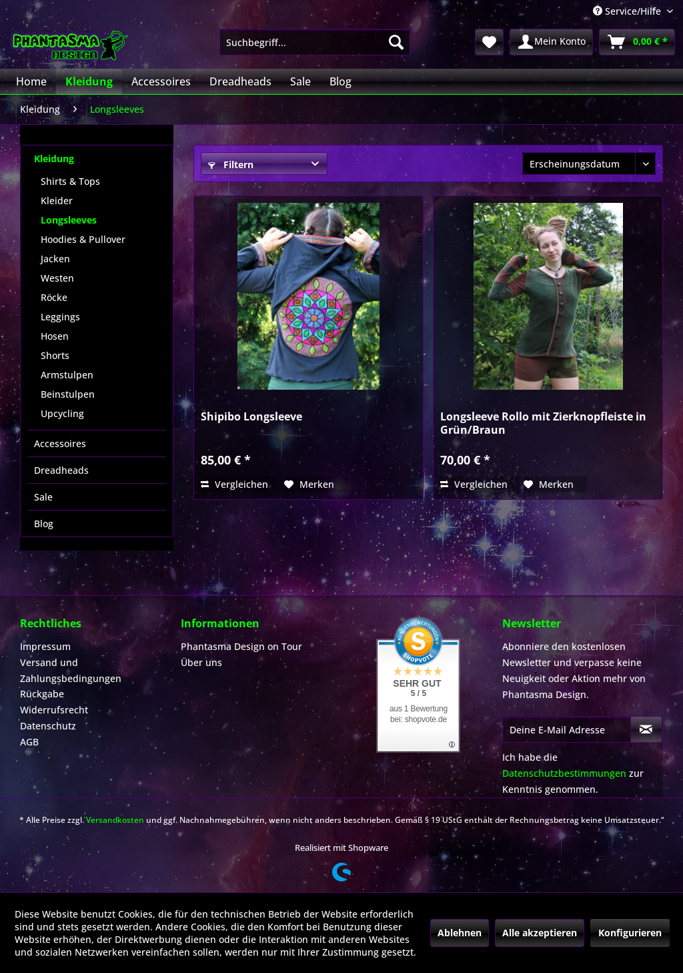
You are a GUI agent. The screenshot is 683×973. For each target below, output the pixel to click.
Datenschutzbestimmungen (564, 773)
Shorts (55, 355)
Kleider (57, 200)
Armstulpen (67, 374)
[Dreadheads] (240, 81)
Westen (57, 278)
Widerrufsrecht (54, 709)
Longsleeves (69, 220)
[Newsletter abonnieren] (646, 729)
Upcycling (62, 413)
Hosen (55, 336)
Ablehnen (460, 932)
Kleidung (54, 158)
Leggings (60, 316)
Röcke (54, 297)
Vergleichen (234, 484)
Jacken (55, 258)
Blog (43, 523)
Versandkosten (115, 820)
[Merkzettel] (489, 42)
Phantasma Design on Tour (241, 646)
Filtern (230, 164)
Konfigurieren (630, 932)
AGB (29, 741)
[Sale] (300, 81)
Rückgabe (42, 693)
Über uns (201, 662)
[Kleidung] (89, 81)
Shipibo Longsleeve (251, 417)
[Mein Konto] (551, 42)
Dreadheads (61, 470)
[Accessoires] (161, 81)
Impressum (45, 646)
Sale (43, 497)
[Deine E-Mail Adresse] (566, 729)
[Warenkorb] (637, 42)
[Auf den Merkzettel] (309, 484)
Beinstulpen (68, 394)
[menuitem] (315, 42)
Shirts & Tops (70, 181)
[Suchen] (396, 42)
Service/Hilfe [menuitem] (628, 11)
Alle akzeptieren (539, 932)
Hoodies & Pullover (83, 239)
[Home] (31, 81)
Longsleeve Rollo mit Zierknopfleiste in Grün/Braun (543, 423)
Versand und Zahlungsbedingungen (70, 670)
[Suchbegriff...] (315, 42)
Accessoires (60, 443)
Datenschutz (48, 725)
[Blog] (340, 81)
